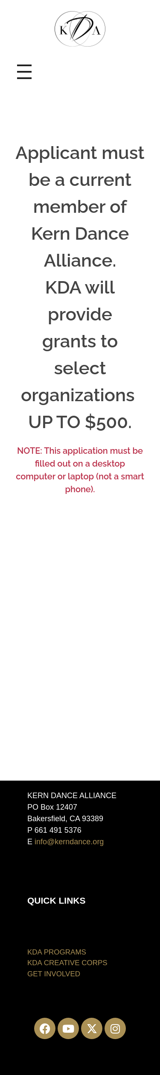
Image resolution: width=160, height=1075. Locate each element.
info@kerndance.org (69, 841)
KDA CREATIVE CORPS (67, 963)
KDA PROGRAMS (56, 952)
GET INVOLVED (53, 974)
